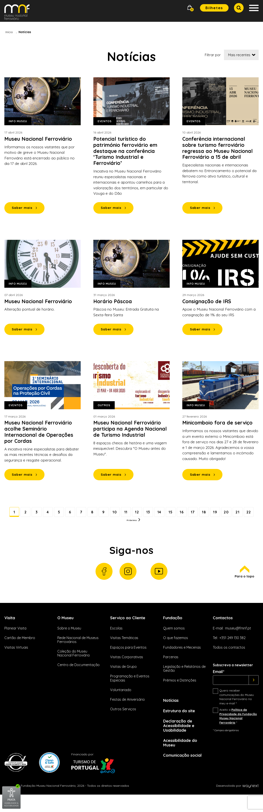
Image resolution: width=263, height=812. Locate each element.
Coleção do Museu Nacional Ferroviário (73, 667)
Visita (10, 631)
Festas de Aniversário (127, 713)
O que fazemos (175, 652)
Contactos (224, 631)
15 (188, 515)
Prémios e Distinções (179, 694)
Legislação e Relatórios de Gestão (184, 682)
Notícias (172, 714)
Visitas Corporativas (126, 671)
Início (9, 32)
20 (251, 515)
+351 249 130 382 (232, 652)
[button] (190, 8)
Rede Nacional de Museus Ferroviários (78, 654)
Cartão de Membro (19, 652)
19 (239, 515)
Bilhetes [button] (214, 7)
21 (112, 527)
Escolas (116, 642)
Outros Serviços (123, 723)
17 (214, 515)
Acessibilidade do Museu (182, 759)
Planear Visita (15, 642)
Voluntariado (120, 704)
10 (125, 515)
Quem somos (174, 642)
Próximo (144, 527)
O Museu (66, 631)
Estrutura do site (181, 725)
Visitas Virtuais (16, 661)
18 (226, 515)
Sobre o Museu (69, 642)
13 (163, 515)
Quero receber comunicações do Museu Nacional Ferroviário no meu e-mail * (236, 711)
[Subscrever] (254, 694)
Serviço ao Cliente (129, 631)
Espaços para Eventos (128, 661)
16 (201, 515)
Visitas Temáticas (124, 652)
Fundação (173, 631)
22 (124, 527)
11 (137, 515)
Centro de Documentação (78, 679)
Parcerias (170, 671)
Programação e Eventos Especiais (129, 692)
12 (150, 515)
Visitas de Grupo (123, 680)
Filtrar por (213, 55)
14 (176, 515)
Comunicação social (184, 772)
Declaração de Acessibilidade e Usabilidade (180, 741)
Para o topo (244, 585)
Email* (218, 686)
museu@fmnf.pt (238, 642)
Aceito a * (238, 730)
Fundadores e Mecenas (182, 661)
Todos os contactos (229, 661)
